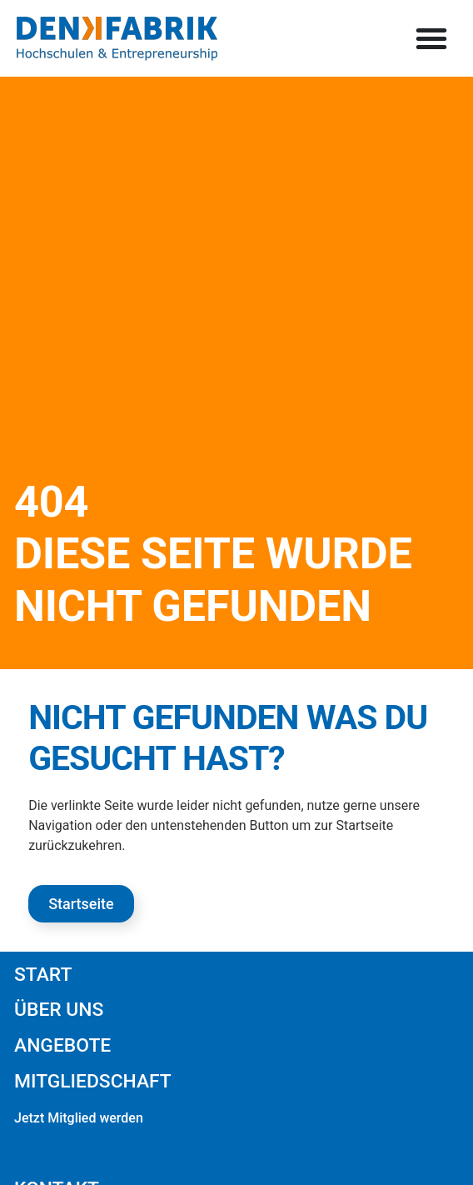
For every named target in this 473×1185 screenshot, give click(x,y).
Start (43, 974)
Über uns (58, 1009)
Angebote (62, 1045)
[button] (431, 38)
